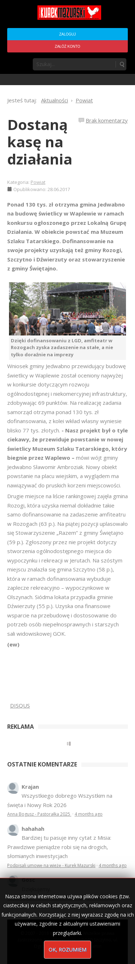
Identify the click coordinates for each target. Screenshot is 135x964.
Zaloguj (67, 34)
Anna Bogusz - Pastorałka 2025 (39, 814)
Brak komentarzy (107, 120)
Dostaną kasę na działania (39, 142)
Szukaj (122, 64)
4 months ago (89, 814)
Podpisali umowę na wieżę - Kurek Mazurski (51, 865)
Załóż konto (67, 46)
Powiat (38, 182)
